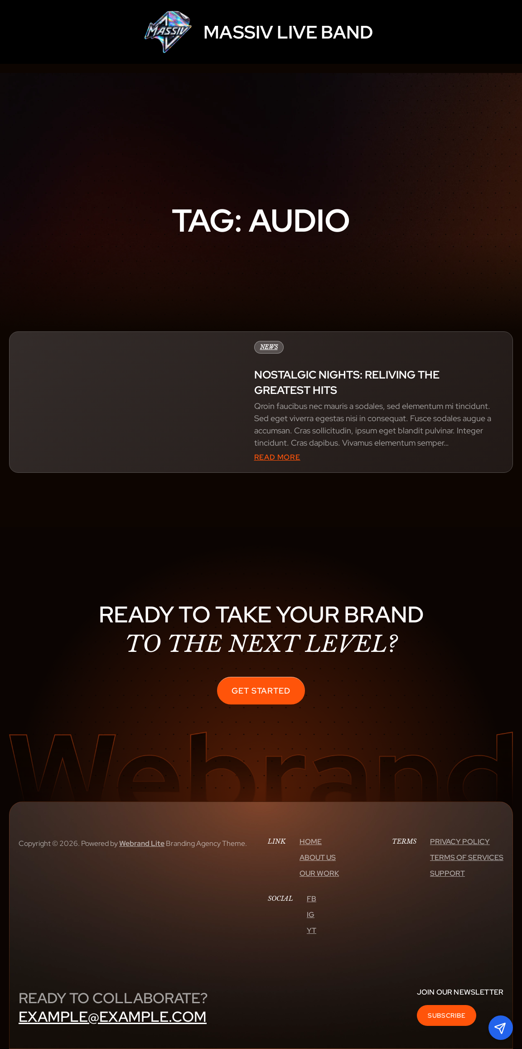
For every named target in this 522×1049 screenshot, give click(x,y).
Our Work (319, 873)
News (269, 347)
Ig (310, 914)
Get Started (261, 690)
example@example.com (113, 1016)
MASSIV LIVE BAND (288, 32)
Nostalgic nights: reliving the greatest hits (347, 382)
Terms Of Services (466, 857)
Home (311, 841)
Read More (277, 457)
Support (447, 873)
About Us (318, 857)
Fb (311, 898)
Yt (311, 930)
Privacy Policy (460, 841)
